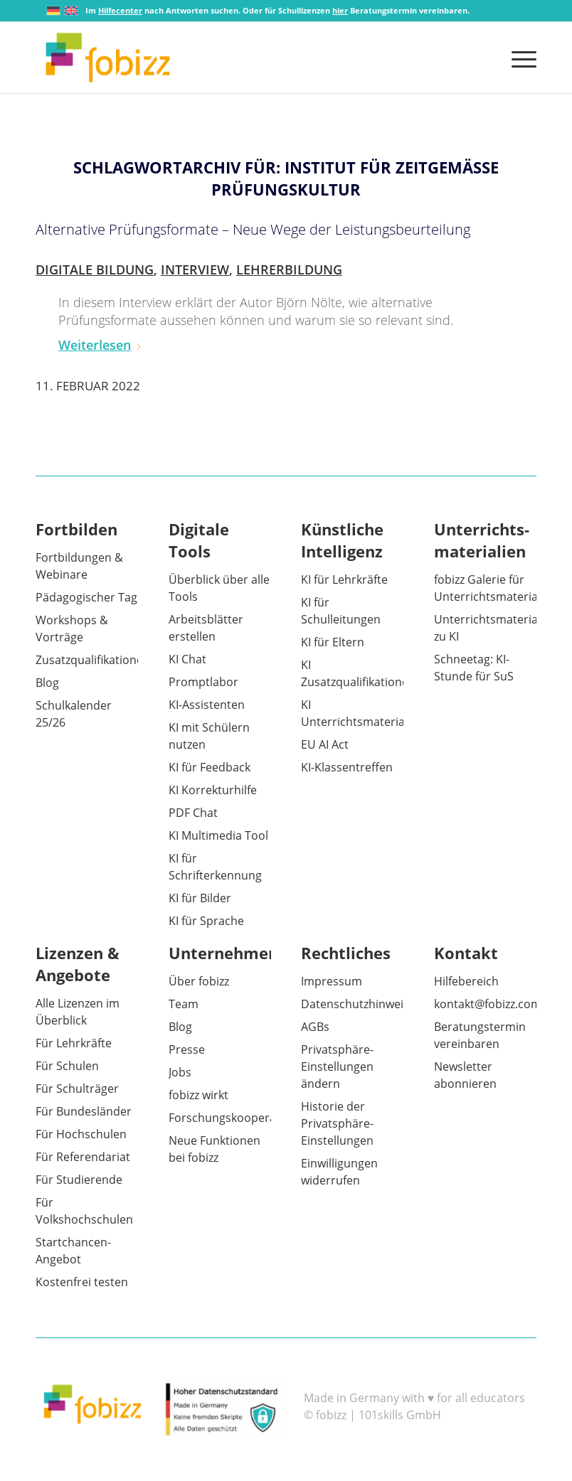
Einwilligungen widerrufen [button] (339, 1171)
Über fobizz (199, 981)
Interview (195, 269)
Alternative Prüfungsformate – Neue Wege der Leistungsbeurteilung (253, 229)
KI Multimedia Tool (218, 835)
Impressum (331, 981)
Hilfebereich (466, 981)
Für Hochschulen (81, 1134)
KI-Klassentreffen (347, 767)
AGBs (315, 1026)
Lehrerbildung (289, 269)
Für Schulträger (77, 1088)
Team (183, 1004)
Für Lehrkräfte (74, 1043)
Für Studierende (79, 1179)
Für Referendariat (83, 1157)
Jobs (180, 1072)
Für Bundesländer (84, 1111)
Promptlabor (203, 682)
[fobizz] (108, 57)
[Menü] (520, 57)
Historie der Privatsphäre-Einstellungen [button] (337, 1123)
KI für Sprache (206, 921)
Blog (47, 682)
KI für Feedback (209, 767)
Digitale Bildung (95, 269)
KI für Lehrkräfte (344, 579)
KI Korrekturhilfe (213, 790)
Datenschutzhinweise (358, 1004)
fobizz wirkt (198, 1095)
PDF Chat (193, 812)
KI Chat (187, 659)
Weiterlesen (100, 344)
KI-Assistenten (207, 704)
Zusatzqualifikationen (93, 660)
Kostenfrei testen (82, 1282)
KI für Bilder (200, 898)
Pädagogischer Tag (86, 597)
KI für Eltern (332, 642)
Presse (187, 1049)
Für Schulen (67, 1066)
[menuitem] (520, 57)
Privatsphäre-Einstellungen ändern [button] (337, 1066)
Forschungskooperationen (240, 1118)
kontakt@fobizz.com (487, 1004)
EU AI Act (325, 744)
